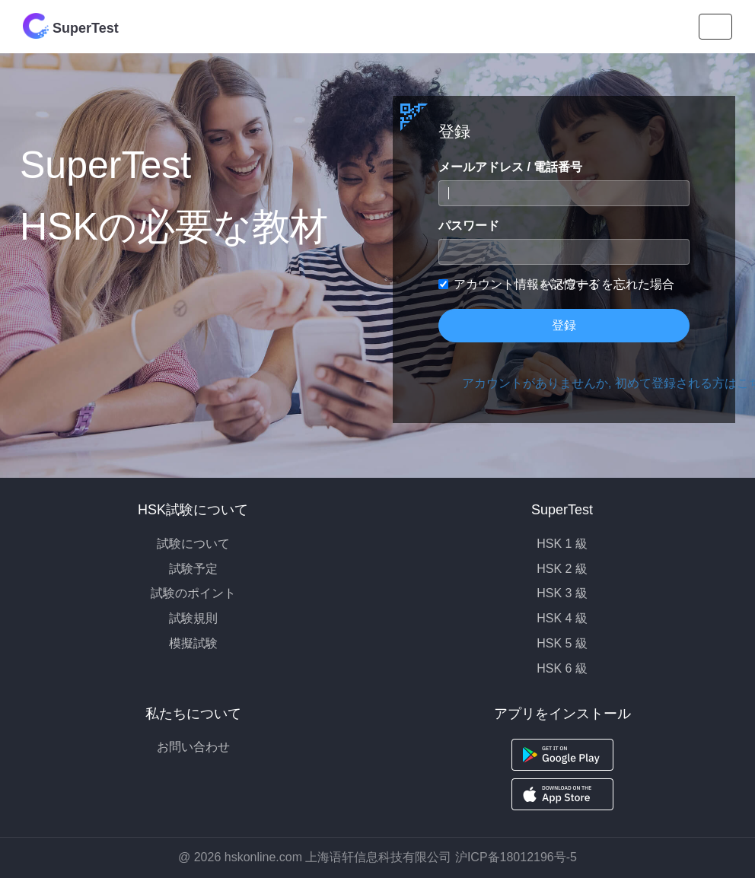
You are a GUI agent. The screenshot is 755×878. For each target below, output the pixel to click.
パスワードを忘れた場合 (607, 284)
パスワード (468, 225)
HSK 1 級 (562, 543)
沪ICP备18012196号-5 (516, 857)
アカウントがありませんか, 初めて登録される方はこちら (576, 383)
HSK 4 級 (562, 618)
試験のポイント (193, 593)
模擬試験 (193, 643)
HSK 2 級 (562, 568)
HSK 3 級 (562, 593)
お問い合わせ (193, 746)
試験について (193, 543)
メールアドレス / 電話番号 (510, 167)
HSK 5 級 (562, 643)
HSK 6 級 (562, 668)
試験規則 (193, 618)
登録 (564, 325)
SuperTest (71, 26)
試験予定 (193, 568)
